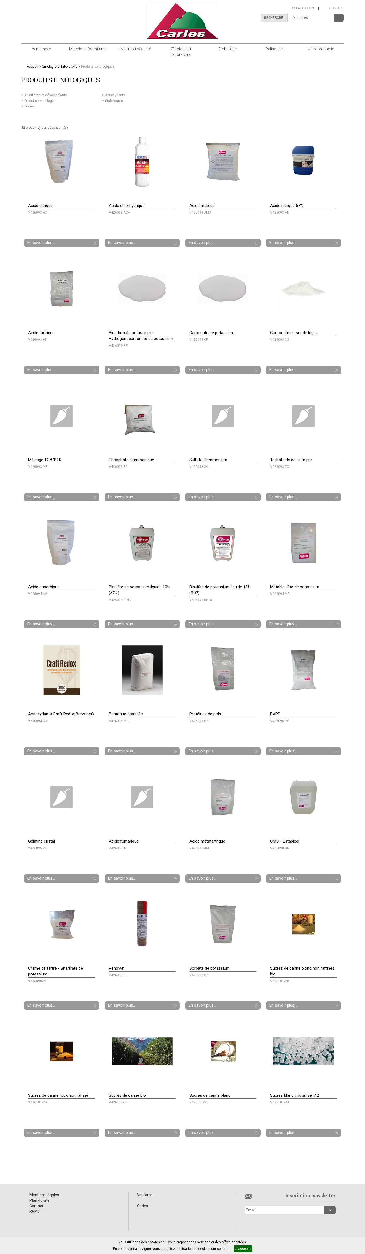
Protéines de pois (205, 714)
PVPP (275, 714)
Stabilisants (114, 101)
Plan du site (39, 1200)
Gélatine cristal (41, 841)
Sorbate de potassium (209, 968)
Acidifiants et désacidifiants (45, 95)
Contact (336, 8)
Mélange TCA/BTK (44, 459)
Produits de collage (39, 101)
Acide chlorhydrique (126, 205)
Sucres (29, 106)
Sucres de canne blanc (209, 1095)
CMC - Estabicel (284, 841)
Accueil (32, 67)
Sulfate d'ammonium (208, 459)
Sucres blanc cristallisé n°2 (294, 1095)
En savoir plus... (41, 242)
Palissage (274, 49)
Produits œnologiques (98, 67)
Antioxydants (115, 95)
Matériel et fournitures (88, 49)
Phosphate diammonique (131, 459)
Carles (142, 1206)
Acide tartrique (41, 332)
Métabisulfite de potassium (294, 586)
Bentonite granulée (126, 714)
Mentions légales (44, 1195)
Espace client (304, 8)
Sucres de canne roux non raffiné (58, 1095)
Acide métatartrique (207, 841)
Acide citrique (40, 205)
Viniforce (145, 1195)
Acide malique (202, 205)
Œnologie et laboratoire (181, 52)
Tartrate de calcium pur (291, 459)
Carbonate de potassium (211, 332)
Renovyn (116, 968)
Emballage (227, 49)
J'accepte (243, 1249)
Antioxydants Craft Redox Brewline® (61, 714)
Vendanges (41, 49)
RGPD (34, 1211)
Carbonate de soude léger (293, 332)
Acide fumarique (124, 841)
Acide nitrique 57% (286, 205)
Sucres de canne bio (127, 1095)
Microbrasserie (320, 49)
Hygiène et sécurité (135, 49)
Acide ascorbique (44, 586)
